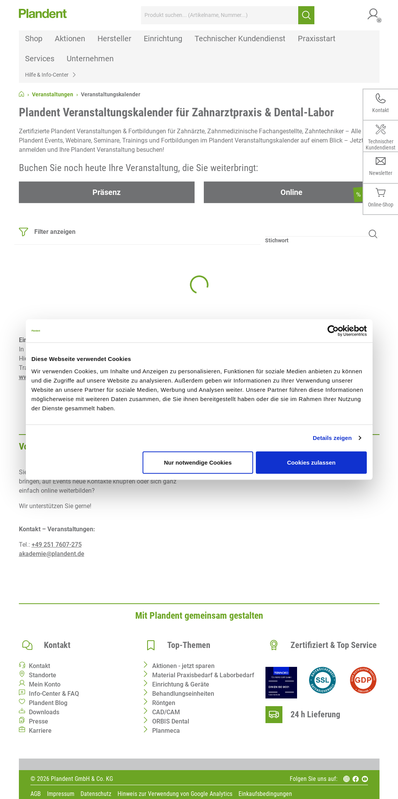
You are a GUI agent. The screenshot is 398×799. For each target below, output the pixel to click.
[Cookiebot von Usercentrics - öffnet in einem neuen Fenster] (333, 331)
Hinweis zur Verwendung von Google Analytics (175, 794)
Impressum (60, 794)
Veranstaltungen (52, 94)
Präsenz (106, 192)
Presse (38, 721)
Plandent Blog (48, 703)
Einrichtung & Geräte (180, 684)
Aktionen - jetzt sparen (183, 666)
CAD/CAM (166, 712)
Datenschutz (96, 794)
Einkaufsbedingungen (265, 794)
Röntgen (163, 703)
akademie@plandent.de (51, 553)
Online (291, 192)
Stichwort (277, 240)
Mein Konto (44, 684)
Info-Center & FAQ (54, 693)
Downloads (44, 712)
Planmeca (166, 730)
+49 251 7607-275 (57, 544)
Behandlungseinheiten (183, 693)
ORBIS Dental (170, 721)
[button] (373, 15)
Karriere (40, 730)
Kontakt (39, 666)
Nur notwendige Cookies (198, 462)
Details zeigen (332, 438)
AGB (35, 794)
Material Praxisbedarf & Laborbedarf (203, 675)
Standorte (42, 675)
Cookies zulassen (311, 462)
